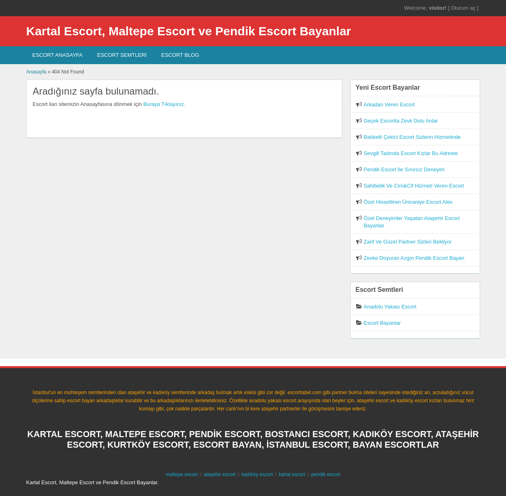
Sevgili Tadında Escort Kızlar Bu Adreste (411, 153)
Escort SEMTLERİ (122, 55)
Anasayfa (36, 72)
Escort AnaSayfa (57, 55)
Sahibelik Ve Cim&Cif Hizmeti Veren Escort (414, 186)
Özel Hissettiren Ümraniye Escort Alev (408, 202)
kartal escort (292, 474)
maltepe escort (182, 474)
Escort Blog (180, 55)
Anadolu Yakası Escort (390, 307)
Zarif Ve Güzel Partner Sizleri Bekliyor (408, 242)
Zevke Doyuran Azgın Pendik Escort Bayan (414, 258)
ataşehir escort (220, 474)
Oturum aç (464, 8)
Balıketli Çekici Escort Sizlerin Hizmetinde (412, 137)
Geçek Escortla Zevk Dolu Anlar (401, 121)
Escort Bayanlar (382, 323)
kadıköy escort (257, 474)
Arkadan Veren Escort (389, 104)
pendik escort (325, 474)
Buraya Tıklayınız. (164, 104)
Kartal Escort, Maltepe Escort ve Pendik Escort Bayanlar (188, 31)
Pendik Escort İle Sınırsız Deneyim (404, 169)
